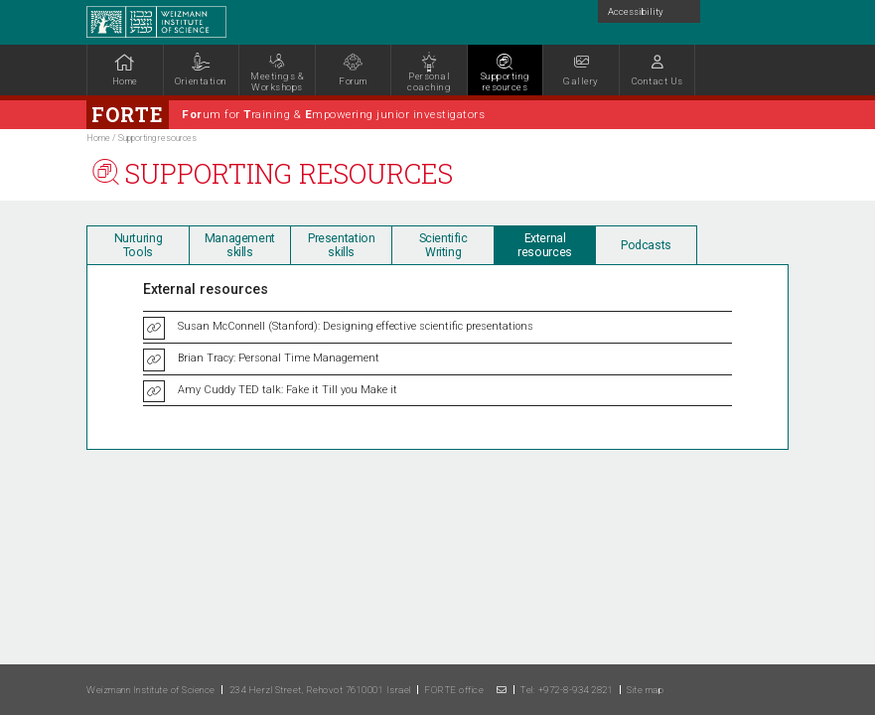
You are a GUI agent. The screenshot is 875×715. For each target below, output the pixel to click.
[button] (657, 70)
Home (98, 138)
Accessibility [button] (635, 11)
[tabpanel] (390, 72)
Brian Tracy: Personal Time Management (278, 358)
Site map (645, 690)
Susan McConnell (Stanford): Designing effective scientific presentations (355, 326)
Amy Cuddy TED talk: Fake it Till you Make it (287, 389)
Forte (127, 114)
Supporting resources (157, 138)
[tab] (137, 244)
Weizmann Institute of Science (151, 690)
